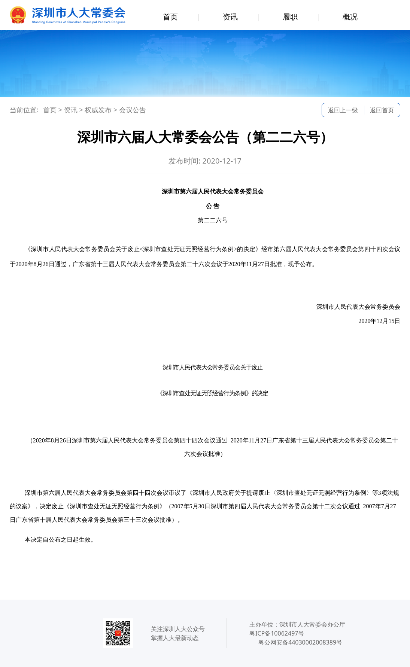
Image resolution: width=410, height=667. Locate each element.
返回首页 (382, 110)
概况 (350, 17)
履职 (290, 17)
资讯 (230, 17)
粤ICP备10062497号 (276, 633)
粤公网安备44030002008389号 (300, 642)
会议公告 (132, 109)
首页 (170, 17)
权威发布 (98, 109)
